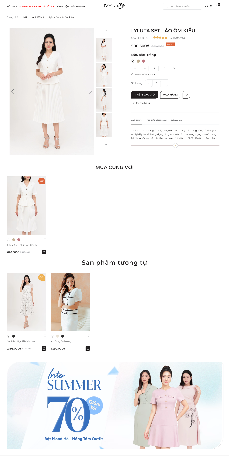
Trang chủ (12, 17)
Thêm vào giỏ (145, 94)
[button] (12, 91)
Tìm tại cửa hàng (140, 103)
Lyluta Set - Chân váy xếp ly (22, 245)
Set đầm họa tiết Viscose (21, 341)
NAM (14, 6)
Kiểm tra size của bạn (143, 74)
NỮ (8, 6)
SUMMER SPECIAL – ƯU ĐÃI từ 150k (36, 6)
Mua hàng (170, 94)
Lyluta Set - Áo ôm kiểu (62, 17)
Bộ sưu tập (63, 6)
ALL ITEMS (38, 17)
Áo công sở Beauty (62, 341)
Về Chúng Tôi (78, 6)
